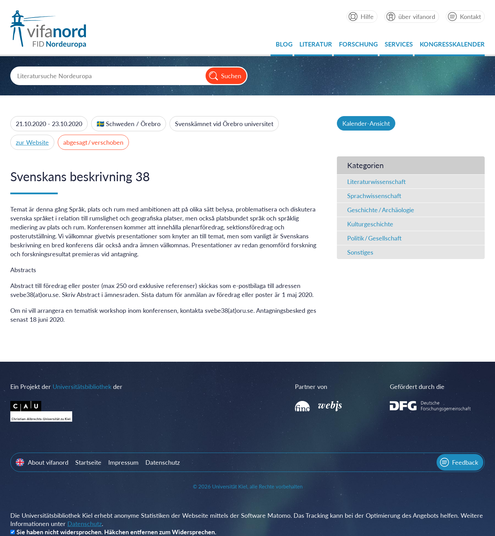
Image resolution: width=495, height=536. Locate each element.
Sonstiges (360, 252)
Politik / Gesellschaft (374, 238)
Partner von (311, 386)
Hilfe (367, 16)
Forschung (358, 46)
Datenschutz (162, 462)
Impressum (123, 462)
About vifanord (48, 462)
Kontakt (470, 16)
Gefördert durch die (417, 386)
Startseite (88, 462)
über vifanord (416, 16)
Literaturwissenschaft (376, 181)
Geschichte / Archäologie (380, 210)
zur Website (32, 142)
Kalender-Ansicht (366, 123)
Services (399, 46)
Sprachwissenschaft (374, 195)
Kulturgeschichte (370, 224)
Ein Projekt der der (66, 386)
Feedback (465, 462)
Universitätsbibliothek (82, 386)
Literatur (315, 46)
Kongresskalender (452, 46)
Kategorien (365, 165)
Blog (284, 46)
